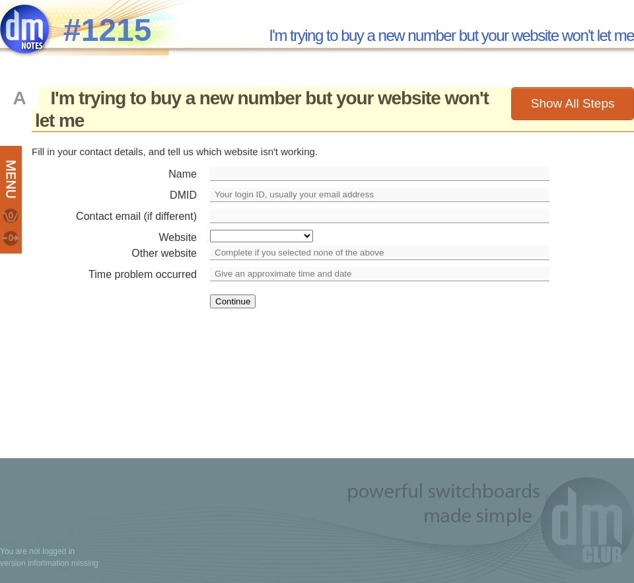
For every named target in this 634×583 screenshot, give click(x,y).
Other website (164, 253)
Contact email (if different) (136, 216)
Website (177, 237)
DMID (183, 195)
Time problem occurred (142, 274)
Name (182, 174)
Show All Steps (573, 103)
